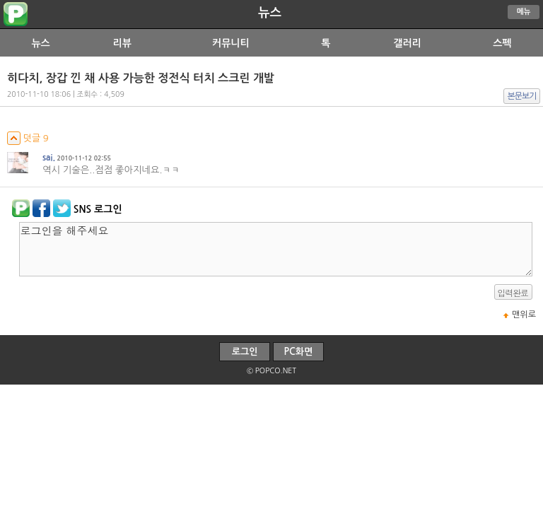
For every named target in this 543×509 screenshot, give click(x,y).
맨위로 (524, 314)
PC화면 (298, 351)
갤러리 (407, 43)
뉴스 (269, 12)
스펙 (502, 43)
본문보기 (522, 96)
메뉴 (524, 12)
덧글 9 (28, 138)
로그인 (245, 351)
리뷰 (122, 43)
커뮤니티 (231, 43)
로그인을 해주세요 (275, 249)
